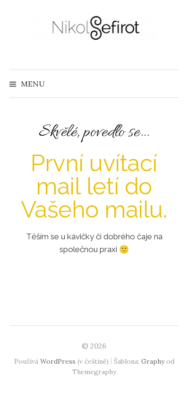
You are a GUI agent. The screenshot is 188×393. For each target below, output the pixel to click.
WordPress (58, 361)
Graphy (152, 361)
